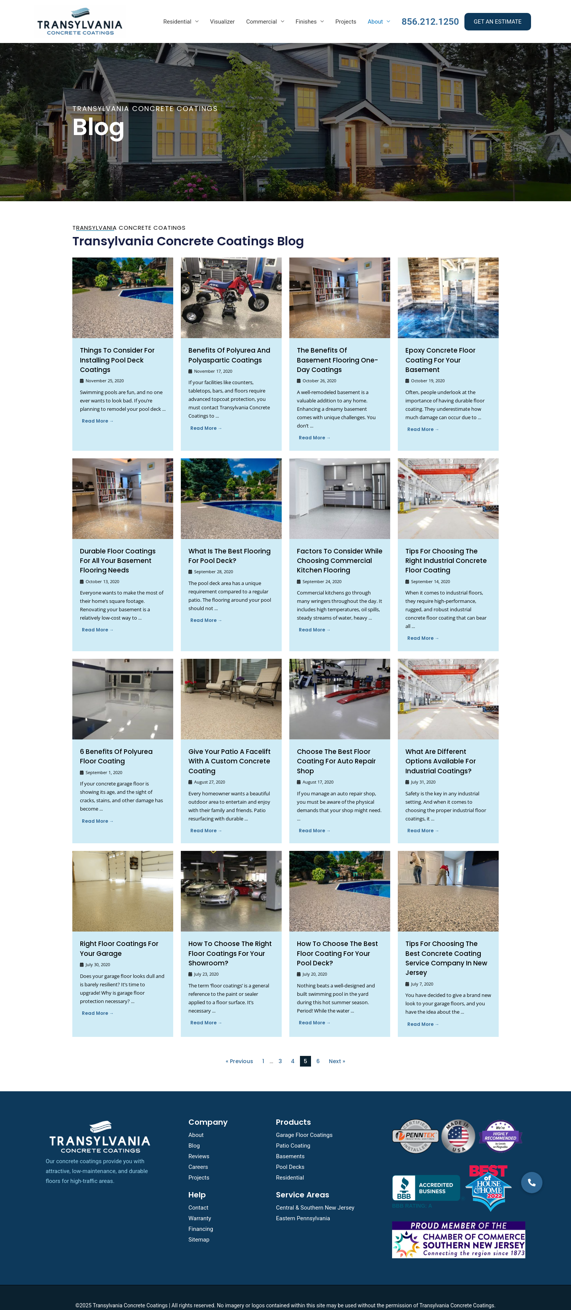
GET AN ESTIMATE (498, 22)
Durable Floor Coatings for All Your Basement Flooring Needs (119, 550)
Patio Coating (293, 1130)
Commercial (261, 22)
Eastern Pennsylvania (303, 1202)
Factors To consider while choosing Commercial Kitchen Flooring (336, 550)
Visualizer (222, 22)
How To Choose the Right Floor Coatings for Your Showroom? (225, 940)
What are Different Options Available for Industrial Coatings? (445, 749)
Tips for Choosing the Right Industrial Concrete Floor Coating (446, 550)
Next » (337, 1045)
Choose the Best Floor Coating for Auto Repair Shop (332, 749)
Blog (194, 1130)
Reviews (198, 1140)
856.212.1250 (430, 22)
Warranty (199, 1202)
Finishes (306, 22)
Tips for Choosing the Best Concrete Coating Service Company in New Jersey (445, 940)
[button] (531, 1234)
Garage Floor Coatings (304, 1119)
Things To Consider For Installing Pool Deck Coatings (114, 360)
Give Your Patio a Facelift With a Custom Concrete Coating (225, 749)
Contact (198, 1192)
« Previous (239, 1045)
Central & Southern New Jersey (315, 1192)
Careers (198, 1151)
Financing (200, 1213)
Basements (290, 1140)
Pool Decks (290, 1151)
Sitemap (198, 1224)
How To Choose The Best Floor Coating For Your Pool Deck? (337, 940)
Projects (345, 22)
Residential (177, 22)
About (375, 22)
